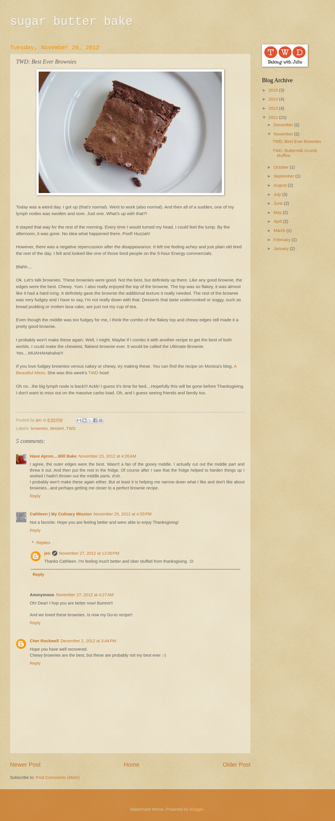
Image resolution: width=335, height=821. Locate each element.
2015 (274, 90)
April (278, 221)
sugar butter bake (71, 22)
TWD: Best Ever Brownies (297, 141)
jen (47, 553)
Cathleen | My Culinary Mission (61, 514)
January (281, 248)
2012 (274, 117)
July (277, 194)
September (284, 176)
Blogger (196, 809)
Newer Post (25, 764)
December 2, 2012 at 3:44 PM (88, 641)
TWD (93, 372)
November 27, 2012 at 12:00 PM (89, 553)
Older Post (237, 764)
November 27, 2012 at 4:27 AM (85, 594)
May (278, 212)
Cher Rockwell (44, 641)
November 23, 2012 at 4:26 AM (107, 456)
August (280, 185)
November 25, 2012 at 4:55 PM (123, 514)
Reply (35, 496)
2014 (274, 99)
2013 (274, 108)
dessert (57, 428)
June (278, 203)
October (281, 167)
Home (131, 764)
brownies (39, 428)
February (282, 239)
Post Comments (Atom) (58, 777)
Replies (43, 542)
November (283, 134)
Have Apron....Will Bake (53, 456)
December (283, 125)
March (279, 230)
